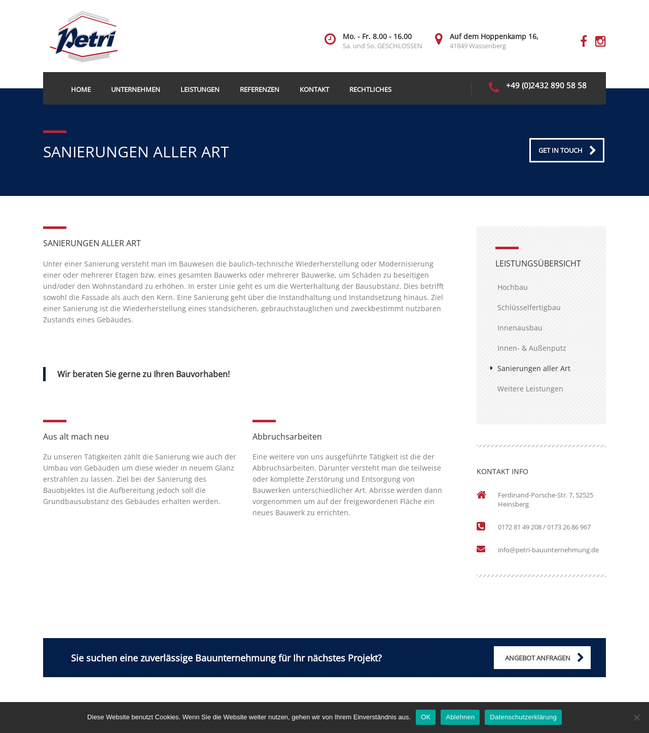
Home (81, 89)
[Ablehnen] (636, 717)
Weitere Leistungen (530, 388)
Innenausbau (520, 327)
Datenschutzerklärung (523, 717)
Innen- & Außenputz (531, 348)
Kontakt (314, 89)
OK (425, 717)
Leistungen (200, 89)
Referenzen (259, 89)
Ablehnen (460, 717)
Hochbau (512, 287)
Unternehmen (135, 89)
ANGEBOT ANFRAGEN (537, 657)
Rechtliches (370, 89)
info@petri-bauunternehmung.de (548, 549)
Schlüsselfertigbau (529, 307)
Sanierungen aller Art (533, 368)
